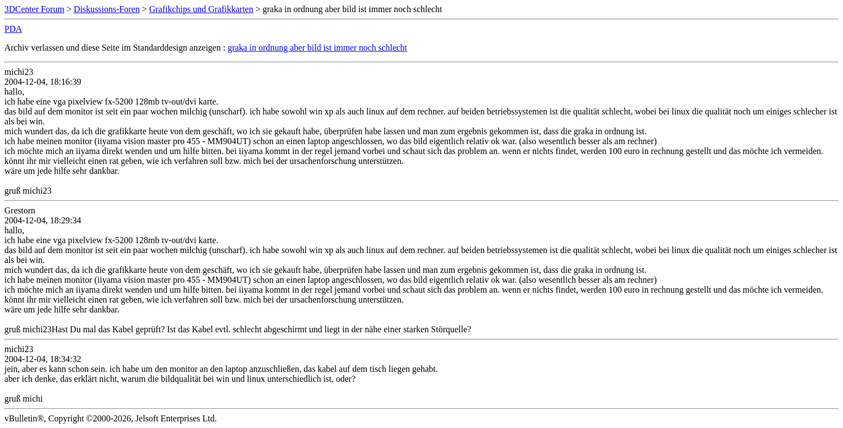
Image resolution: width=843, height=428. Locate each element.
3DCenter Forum (34, 9)
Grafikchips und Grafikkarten (201, 9)
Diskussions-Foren (107, 9)
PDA (13, 29)
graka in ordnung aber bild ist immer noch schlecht (317, 47)
